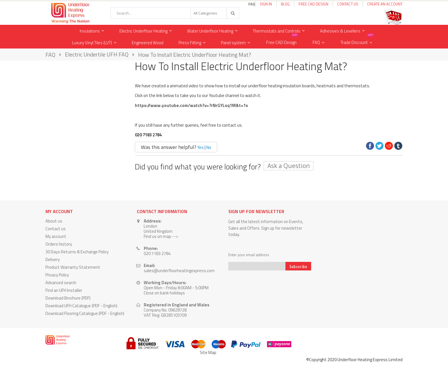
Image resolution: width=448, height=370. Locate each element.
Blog (285, 4)
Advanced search (60, 282)
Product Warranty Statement (72, 267)
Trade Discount (357, 41)
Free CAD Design (313, 4)
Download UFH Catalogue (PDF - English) (81, 305)
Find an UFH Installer (63, 290)
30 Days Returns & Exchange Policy (77, 251)
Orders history (58, 244)
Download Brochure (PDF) (68, 298)
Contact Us (347, 4)
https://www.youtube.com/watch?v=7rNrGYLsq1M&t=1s (191, 105)
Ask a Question (288, 166)
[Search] (233, 13)
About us (53, 221)
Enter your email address (248, 255)
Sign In (266, 4)
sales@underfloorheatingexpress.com (179, 270)
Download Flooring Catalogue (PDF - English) (84, 313)
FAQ (316, 42)
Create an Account (385, 4)
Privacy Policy (57, 275)
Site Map (208, 352)
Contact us (55, 228)
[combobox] (175, 13)
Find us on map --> (161, 236)
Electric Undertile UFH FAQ (97, 55)
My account (55, 236)
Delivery (52, 259)
